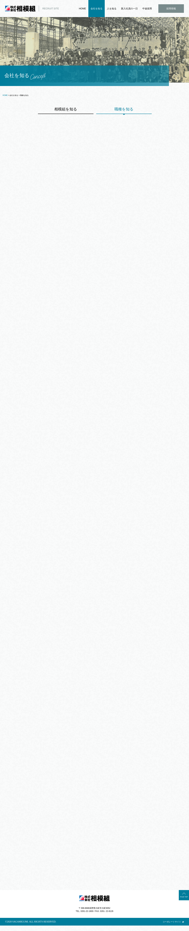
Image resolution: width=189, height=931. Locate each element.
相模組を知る (66, 109)
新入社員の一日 (129, 8)
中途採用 (147, 8)
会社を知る (97, 8)
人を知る (111, 8)
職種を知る (124, 109)
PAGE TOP (184, 902)
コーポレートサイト (172, 927)
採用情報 (171, 8)
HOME (82, 8)
